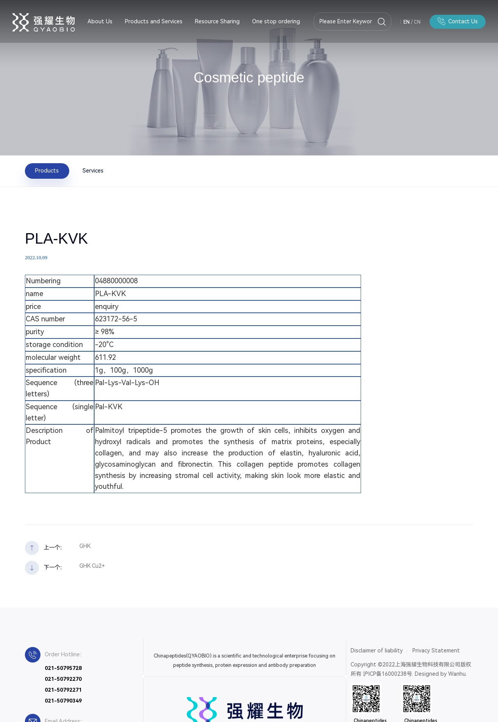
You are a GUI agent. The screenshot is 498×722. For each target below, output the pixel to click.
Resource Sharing (217, 21)
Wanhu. (457, 674)
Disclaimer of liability (377, 650)
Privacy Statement (436, 650)
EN (406, 22)
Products (47, 170)
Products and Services (153, 21)
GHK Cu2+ (92, 566)
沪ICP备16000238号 (387, 674)
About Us (100, 21)
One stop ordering (276, 21)
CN (417, 22)
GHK (85, 546)
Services (92, 170)
